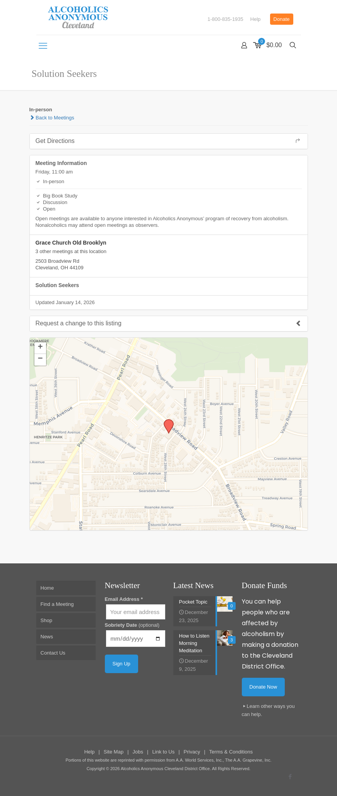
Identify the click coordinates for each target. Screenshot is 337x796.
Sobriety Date (132, 625)
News (47, 637)
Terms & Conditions (231, 752)
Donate (282, 19)
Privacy (192, 752)
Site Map (113, 752)
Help (255, 19)
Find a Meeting (57, 604)
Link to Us (163, 752)
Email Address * (124, 599)
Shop (46, 620)
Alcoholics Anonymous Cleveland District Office (165, 768)
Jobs (138, 752)
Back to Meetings (51, 118)
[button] (166, 421)
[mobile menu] (43, 46)
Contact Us (53, 653)
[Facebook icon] (290, 776)
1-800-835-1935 (225, 19)
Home (47, 588)
